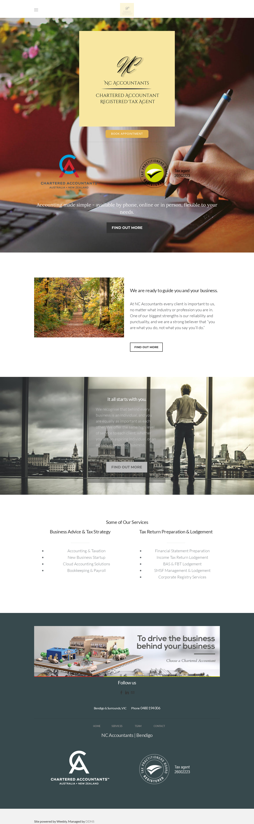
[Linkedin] (127, 692)
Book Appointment (127, 133)
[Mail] (132, 692)
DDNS (90, 821)
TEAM (138, 726)
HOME (96, 726)
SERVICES (117, 726)
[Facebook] (121, 692)
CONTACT (159, 726)
